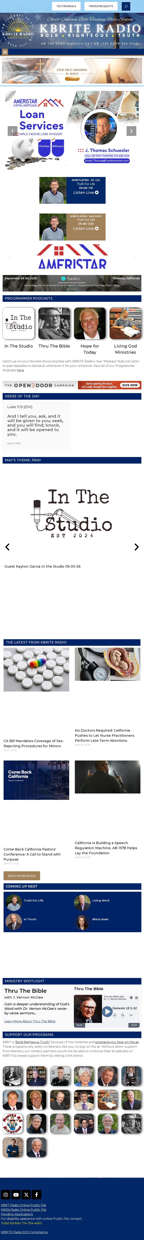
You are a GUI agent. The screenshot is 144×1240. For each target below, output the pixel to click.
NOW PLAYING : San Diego (86, 217)
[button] (5, 52)
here (20, 371)
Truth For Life (86, 184)
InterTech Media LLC (112, 1236)
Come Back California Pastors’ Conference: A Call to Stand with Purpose (32, 840)
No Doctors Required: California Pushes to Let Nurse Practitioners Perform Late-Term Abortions (104, 721)
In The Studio (18, 346)
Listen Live (86, 193)
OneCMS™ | (79, 1236)
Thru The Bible (54, 346)
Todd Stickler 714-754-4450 (21, 1209)
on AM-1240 (86, 224)
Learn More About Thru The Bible (30, 1007)
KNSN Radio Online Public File (23, 1195)
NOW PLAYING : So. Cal (86, 180)
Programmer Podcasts (28, 299)
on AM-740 (86, 188)
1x (130, 1000)
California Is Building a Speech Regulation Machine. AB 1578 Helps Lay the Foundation (106, 833)
